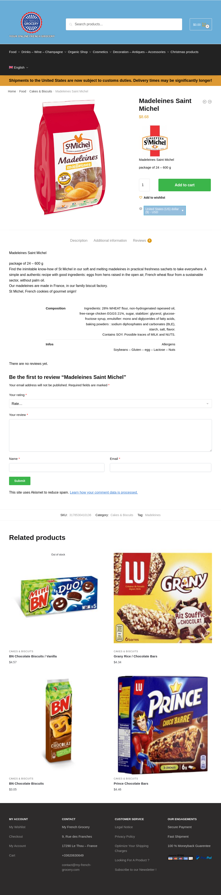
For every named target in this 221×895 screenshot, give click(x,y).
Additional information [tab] (110, 235)
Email (115, 453)
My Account (17, 840)
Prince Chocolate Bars (131, 778)
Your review (18, 409)
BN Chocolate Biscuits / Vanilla (33, 651)
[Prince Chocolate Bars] (163, 720)
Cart (12, 850)
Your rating (18, 389)
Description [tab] (78, 235)
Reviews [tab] (139, 235)
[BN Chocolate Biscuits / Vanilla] (58, 593)
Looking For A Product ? (132, 855)
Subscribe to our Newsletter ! (135, 864)
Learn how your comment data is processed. (104, 487)
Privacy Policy (125, 831)
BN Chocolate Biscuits (26, 778)
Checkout (16, 831)
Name (14, 453)
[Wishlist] (152, 192)
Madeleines (153, 510)
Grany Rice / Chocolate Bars (135, 651)
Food (22, 86)
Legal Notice (124, 822)
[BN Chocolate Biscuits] (58, 720)
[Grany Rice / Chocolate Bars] (163, 593)
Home (12, 86)
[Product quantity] (144, 180)
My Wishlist (17, 822)
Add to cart (185, 180)
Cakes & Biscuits (40, 86)
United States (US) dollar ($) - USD (162, 205)
